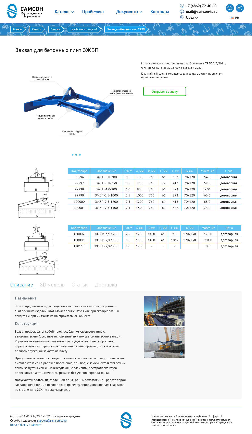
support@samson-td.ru (52, 420)
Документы (127, 11)
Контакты (159, 11)
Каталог (62, 11)
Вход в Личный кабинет (25, 425)
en (235, 17)
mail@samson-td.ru (201, 11)
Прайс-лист (93, 11)
